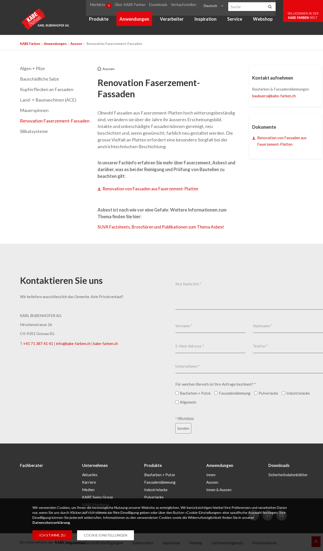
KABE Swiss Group (97, 497)
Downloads (164, 5)
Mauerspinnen (34, 110)
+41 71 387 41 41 (38, 344)
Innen (210, 474)
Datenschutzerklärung (51, 522)
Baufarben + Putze (159, 474)
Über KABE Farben (136, 5)
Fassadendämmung (160, 482)
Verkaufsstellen (188, 5)
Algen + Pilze (32, 68)
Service (239, 21)
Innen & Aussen (218, 489)
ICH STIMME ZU (52, 535)
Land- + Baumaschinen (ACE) (48, 100)
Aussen (76, 44)
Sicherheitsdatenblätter (288, 474)
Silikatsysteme (34, 131)
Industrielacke (156, 489)
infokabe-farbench (73, 344)
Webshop (268, 21)
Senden (183, 429)
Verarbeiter (176, 21)
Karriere (89, 482)
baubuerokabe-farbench (274, 96)
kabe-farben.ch (105, 344)
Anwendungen (139, 21)
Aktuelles (90, 474)
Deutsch (215, 5)
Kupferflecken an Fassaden (46, 89)
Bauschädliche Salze (39, 79)
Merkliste (106, 6)
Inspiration (210, 21)
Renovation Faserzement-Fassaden (55, 120)
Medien (88, 489)
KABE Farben (30, 44)
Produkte (103, 21)
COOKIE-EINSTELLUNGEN (105, 535)
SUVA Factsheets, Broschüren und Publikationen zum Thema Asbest (164, 227)
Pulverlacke (154, 497)
